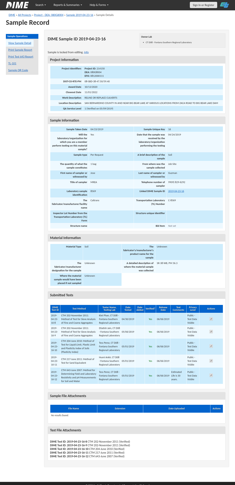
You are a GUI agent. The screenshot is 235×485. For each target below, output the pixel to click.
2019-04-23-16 (176, 191)
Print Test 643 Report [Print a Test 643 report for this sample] (20, 56)
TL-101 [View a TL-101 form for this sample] (12, 63)
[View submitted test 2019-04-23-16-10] (211, 346)
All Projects (24, 15)
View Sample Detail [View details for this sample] (19, 43)
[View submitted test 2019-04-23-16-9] (211, 332)
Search (40, 5)
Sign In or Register (203, 5)
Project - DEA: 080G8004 (49, 15)
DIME (12, 15)
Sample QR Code (18, 70)
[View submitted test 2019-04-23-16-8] (211, 319)
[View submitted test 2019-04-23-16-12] (211, 375)
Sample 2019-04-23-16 (79, 15)
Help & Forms (99, 5)
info (86, 52)
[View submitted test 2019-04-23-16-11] (211, 361)
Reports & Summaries (68, 5)
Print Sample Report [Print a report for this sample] (20, 50)
